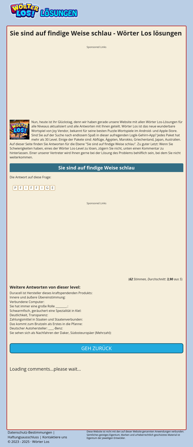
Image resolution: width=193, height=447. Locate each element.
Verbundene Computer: (27, 302)
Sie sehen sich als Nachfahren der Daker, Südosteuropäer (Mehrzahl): (60, 333)
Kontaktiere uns (54, 437)
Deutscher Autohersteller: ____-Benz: (36, 328)
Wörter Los (40, 441)
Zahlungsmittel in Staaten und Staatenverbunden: (46, 319)
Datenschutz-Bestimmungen (30, 432)
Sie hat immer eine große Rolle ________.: (39, 306)
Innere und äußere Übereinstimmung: (38, 297)
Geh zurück (96, 348)
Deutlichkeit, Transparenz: (29, 315)
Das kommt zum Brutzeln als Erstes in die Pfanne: (46, 324)
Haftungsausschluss (23, 437)
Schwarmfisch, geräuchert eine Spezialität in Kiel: (45, 311)
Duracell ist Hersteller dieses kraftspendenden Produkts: (51, 293)
